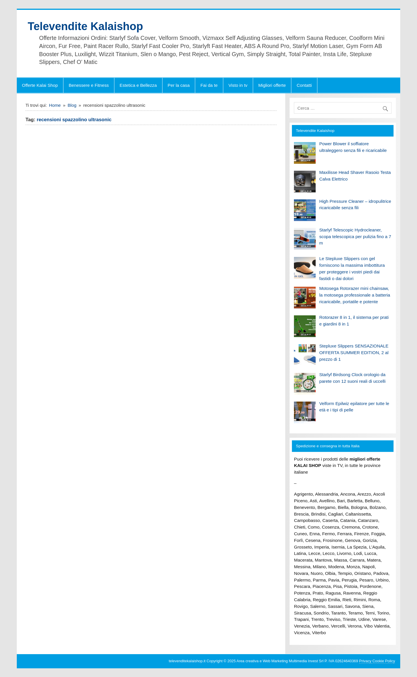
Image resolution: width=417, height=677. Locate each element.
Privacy (365, 661)
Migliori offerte (272, 85)
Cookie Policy (383, 661)
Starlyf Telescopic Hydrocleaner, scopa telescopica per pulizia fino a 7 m (355, 236)
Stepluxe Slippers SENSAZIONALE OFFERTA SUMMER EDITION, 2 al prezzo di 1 (353, 352)
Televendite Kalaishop (85, 26)
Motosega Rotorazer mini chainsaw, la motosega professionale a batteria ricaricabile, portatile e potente (354, 295)
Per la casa (179, 85)
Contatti (304, 85)
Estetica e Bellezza (138, 85)
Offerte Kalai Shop (40, 85)
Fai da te (208, 85)
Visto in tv (238, 85)
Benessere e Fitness (89, 85)
